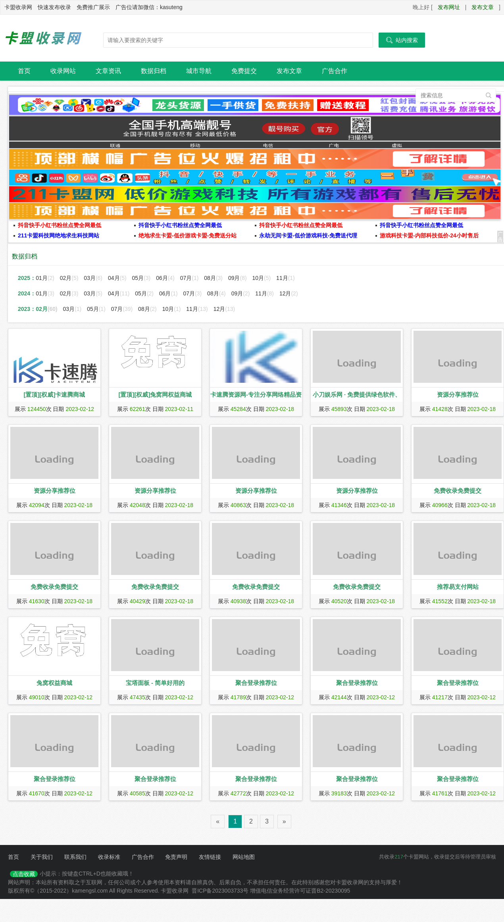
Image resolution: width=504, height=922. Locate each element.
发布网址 (449, 7)
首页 (24, 71)
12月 (288, 293)
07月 (190, 278)
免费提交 (244, 71)
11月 (285, 278)
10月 (262, 278)
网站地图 (244, 857)
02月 (70, 278)
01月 (46, 278)
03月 (94, 278)
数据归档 (153, 71)
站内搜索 (402, 40)
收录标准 (109, 857)
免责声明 (176, 857)
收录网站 (63, 71)
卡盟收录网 (43, 38)
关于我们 (42, 857)
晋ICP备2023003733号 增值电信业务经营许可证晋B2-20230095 (271, 890)
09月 (238, 278)
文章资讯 (108, 71)
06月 (166, 278)
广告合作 (334, 71)
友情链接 (210, 857)
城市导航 (199, 71)
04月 (118, 278)
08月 (214, 278)
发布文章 (482, 7)
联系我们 (75, 857)
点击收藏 (24, 874)
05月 (142, 278)
